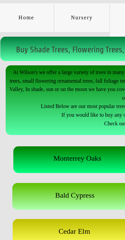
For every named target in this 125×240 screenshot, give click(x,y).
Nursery (82, 17)
